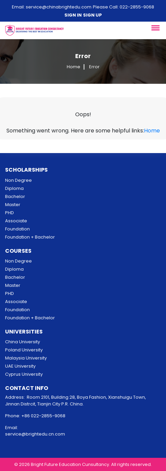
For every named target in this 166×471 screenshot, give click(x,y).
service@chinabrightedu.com (58, 7)
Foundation (17, 229)
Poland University (24, 350)
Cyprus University (24, 374)
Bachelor (15, 196)
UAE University (20, 366)
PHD (9, 212)
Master (12, 204)
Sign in (73, 15)
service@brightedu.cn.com (35, 434)
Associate (16, 221)
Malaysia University (26, 358)
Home (73, 67)
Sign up (92, 15)
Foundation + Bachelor (30, 237)
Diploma (14, 188)
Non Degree (18, 180)
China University (22, 342)
